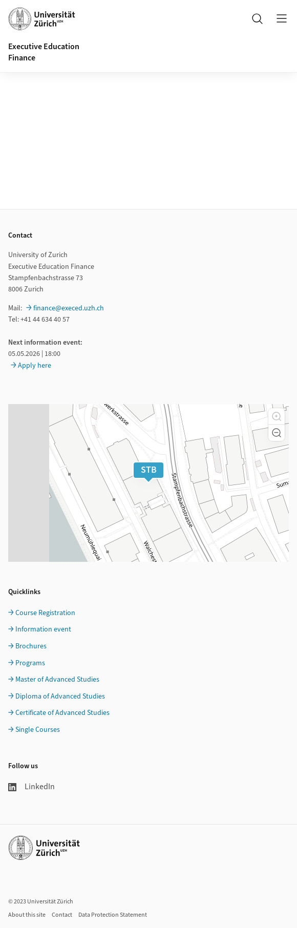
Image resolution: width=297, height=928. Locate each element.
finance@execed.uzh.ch (68, 308)
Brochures (31, 646)
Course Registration (45, 613)
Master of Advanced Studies (57, 679)
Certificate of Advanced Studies (62, 713)
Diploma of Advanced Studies (60, 696)
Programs (30, 663)
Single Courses (37, 730)
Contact (62, 915)
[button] (276, 416)
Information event (43, 629)
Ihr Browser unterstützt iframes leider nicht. (148, 94)
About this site (27, 915)
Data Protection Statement (112, 915)
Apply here (34, 366)
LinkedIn (31, 786)
